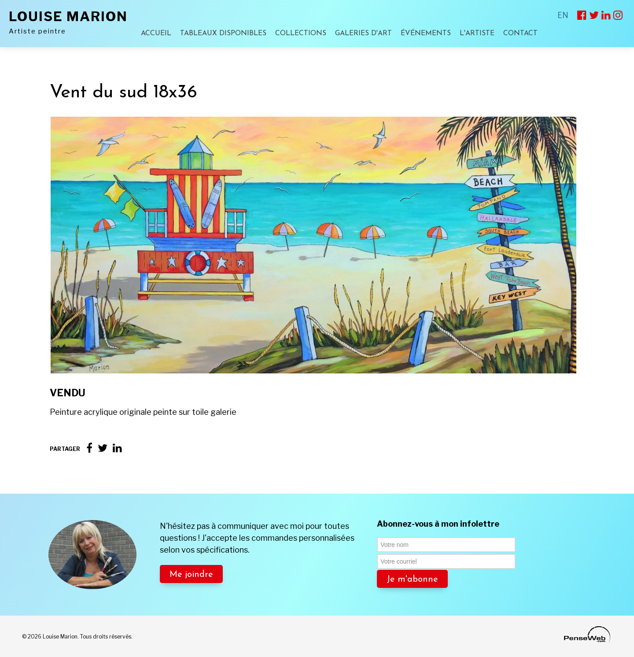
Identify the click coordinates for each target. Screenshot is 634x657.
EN (562, 15)
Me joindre (191, 574)
